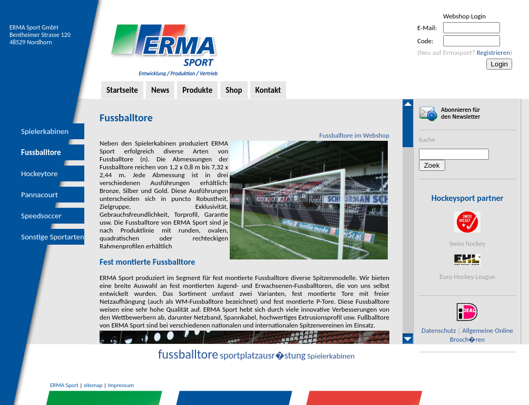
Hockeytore (39, 173)
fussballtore (188, 354)
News (160, 90)
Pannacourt (39, 194)
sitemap (93, 385)
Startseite (122, 90)
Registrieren (493, 52)
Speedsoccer (41, 215)
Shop (234, 90)
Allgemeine (477, 330)
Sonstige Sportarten (52, 237)
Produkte (197, 90)
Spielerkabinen (44, 131)
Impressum (121, 385)
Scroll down (408, 338)
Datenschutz (439, 330)
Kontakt (268, 90)
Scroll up (408, 104)
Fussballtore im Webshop (354, 135)
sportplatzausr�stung (263, 355)
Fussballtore (41, 152)
